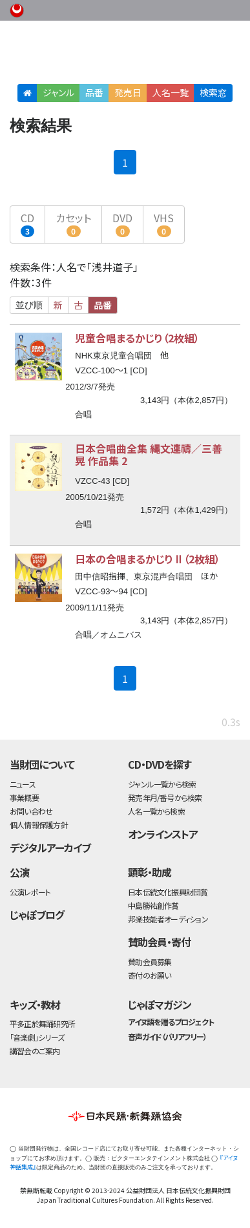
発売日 (127, 92)
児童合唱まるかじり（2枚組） (137, 338)
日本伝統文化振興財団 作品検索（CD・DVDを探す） (125, 54)
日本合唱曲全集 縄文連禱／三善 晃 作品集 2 (148, 454)
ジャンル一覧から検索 (162, 783)
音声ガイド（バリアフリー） (167, 1036)
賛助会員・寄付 (159, 942)
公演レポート (30, 891)
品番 (94, 92)
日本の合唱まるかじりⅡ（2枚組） (147, 559)
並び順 (29, 305)
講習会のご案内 (35, 1050)
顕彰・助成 (149, 872)
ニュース (23, 783)
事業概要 (159, 8)
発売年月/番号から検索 (165, 797)
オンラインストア (163, 834)
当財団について (42, 764)
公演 (19, 872)
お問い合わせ (211, 8)
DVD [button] (122, 223)
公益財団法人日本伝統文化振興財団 (17, 9)
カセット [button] (73, 223)
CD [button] (27, 223)
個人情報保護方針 (39, 824)
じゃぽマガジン (159, 1004)
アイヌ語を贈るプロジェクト (170, 1021)
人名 (170, 92)
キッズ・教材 (35, 1004)
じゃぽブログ (37, 914)
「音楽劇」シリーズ (37, 1037)
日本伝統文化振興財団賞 (167, 891)
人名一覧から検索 (156, 811)
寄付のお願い (149, 975)
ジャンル (58, 92)
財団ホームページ (119, 8)
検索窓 (213, 92)
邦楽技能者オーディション (168, 918)
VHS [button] (164, 223)
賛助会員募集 (149, 961)
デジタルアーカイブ (50, 847)
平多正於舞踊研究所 (42, 1023)
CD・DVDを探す (159, 764)
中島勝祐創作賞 (153, 905)
